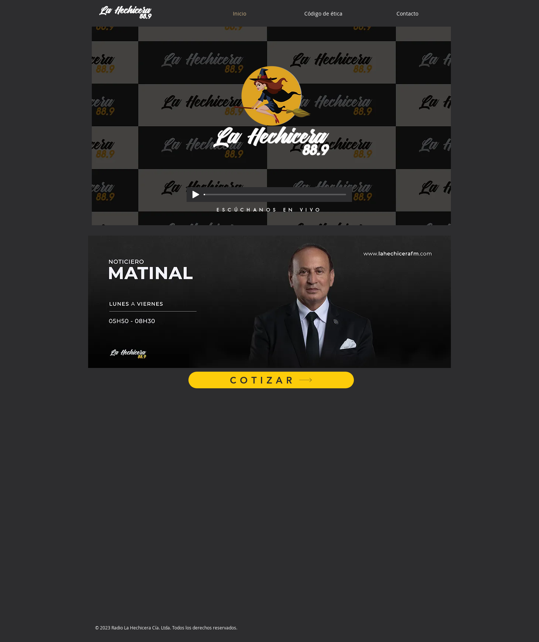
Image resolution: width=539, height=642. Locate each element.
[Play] (195, 194)
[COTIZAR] (271, 380)
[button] (269, 302)
